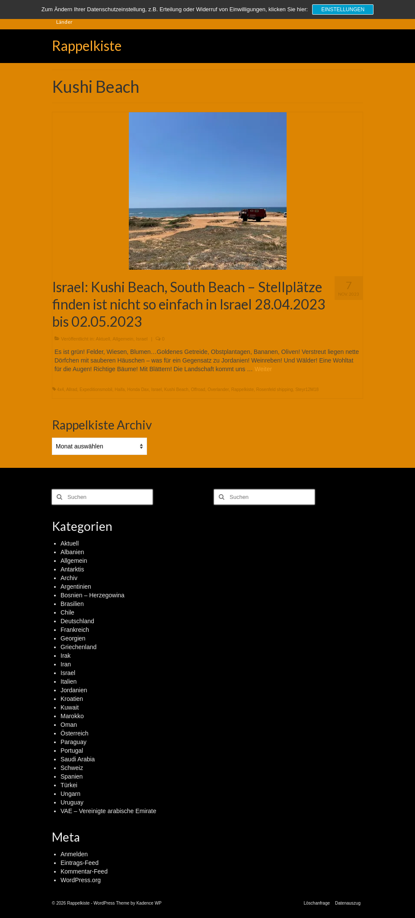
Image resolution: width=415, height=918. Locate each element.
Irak (65, 655)
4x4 (60, 389)
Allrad (71, 389)
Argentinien (76, 586)
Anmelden (74, 854)
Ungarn (70, 793)
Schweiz (72, 767)
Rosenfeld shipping (274, 389)
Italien (69, 681)
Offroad (198, 389)
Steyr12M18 (307, 389)
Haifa (119, 389)
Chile (67, 612)
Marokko (72, 716)
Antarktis (72, 569)
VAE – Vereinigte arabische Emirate (108, 811)
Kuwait (70, 707)
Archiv (69, 577)
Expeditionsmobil (96, 389)
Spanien (72, 776)
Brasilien (72, 603)
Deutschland (77, 621)
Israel (142, 338)
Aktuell (103, 338)
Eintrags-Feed (80, 862)
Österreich (75, 733)
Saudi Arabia (78, 759)
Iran (66, 664)
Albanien (72, 552)
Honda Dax (138, 389)
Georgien (73, 638)
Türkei (69, 785)
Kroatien (72, 698)
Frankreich (75, 629)
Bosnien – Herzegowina (92, 595)
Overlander (218, 389)
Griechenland (78, 647)
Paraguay (73, 741)
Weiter (263, 369)
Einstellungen (342, 9)
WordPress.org (81, 880)
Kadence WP (148, 903)
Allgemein (122, 338)
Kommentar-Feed (84, 871)
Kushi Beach (176, 389)
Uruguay (72, 802)
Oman (69, 724)
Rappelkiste (86, 45)
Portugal (72, 750)
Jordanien (74, 690)
